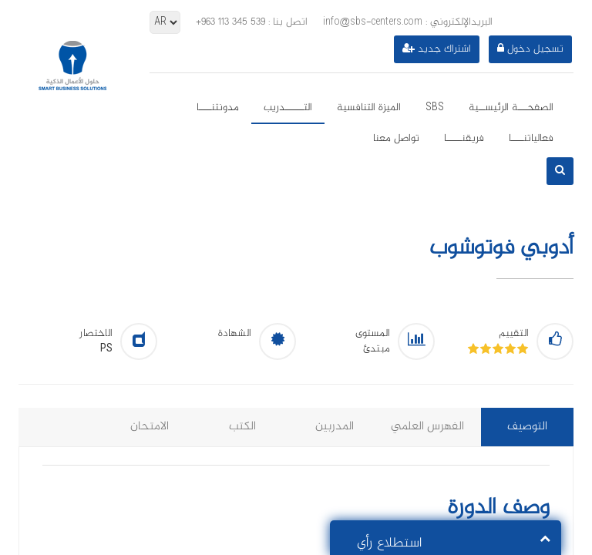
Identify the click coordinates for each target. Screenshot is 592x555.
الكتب (242, 426)
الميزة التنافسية (369, 108)
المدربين (334, 426)
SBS (435, 108)
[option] (296, 299)
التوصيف (527, 426)
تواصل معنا (396, 139)
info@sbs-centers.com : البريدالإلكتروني (408, 22)
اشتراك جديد (436, 49)
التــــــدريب (288, 108)
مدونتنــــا (218, 108)
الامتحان (149, 426)
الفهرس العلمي (427, 426)
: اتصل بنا (252, 22)
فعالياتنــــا (531, 139)
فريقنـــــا (464, 139)
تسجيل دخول (530, 49)
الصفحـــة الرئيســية (511, 108)
